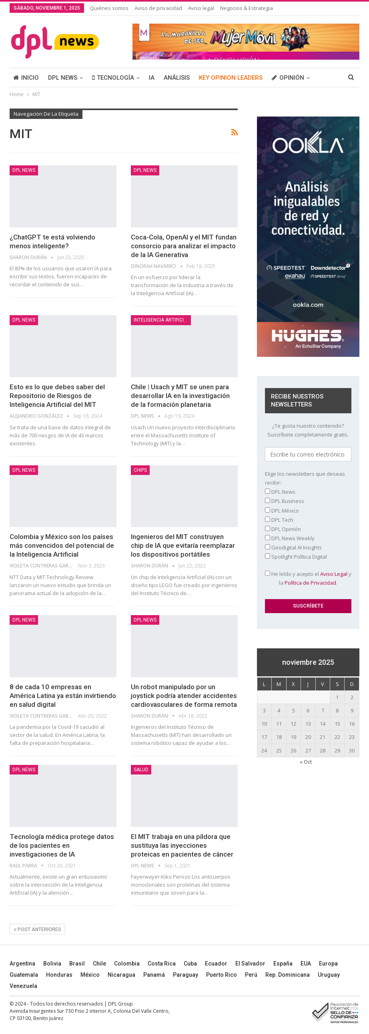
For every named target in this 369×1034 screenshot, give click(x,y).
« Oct (306, 761)
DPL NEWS (62, 77)
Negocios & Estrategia (246, 8)
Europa (328, 963)
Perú (251, 975)
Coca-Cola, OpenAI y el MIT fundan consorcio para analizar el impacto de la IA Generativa (184, 246)
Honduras (59, 975)
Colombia (127, 963)
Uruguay (329, 975)
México (90, 975)
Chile (99, 963)
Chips (140, 470)
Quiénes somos (109, 8)
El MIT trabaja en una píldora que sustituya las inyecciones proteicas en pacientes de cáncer (182, 845)
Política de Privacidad (310, 582)
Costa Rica (162, 963)
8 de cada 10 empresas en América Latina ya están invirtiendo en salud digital (63, 695)
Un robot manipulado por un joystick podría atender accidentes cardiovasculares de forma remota (184, 695)
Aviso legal (201, 8)
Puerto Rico (221, 975)
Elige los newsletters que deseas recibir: (305, 478)
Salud (141, 769)
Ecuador (216, 963)
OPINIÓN (288, 77)
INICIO (26, 77)
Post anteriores (37, 929)
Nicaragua (121, 975)
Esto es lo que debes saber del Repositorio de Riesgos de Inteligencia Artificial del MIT (57, 395)
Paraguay (185, 975)
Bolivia (52, 963)
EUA (306, 963)
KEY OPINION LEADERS (231, 77)
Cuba (190, 963)
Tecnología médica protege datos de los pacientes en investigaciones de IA (62, 845)
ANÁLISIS (177, 77)
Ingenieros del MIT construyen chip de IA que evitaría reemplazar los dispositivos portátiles (183, 545)
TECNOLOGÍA (113, 77)
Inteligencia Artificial (161, 320)
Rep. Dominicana (287, 975)
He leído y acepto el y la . (308, 578)
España (283, 963)
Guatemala (24, 975)
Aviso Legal (333, 573)
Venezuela (23, 986)
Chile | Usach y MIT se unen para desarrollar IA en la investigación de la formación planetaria (180, 395)
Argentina (22, 963)
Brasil (77, 963)
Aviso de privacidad (158, 8)
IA (151, 77)
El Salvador (250, 963)
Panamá (154, 975)
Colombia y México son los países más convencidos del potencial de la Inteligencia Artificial (62, 545)
